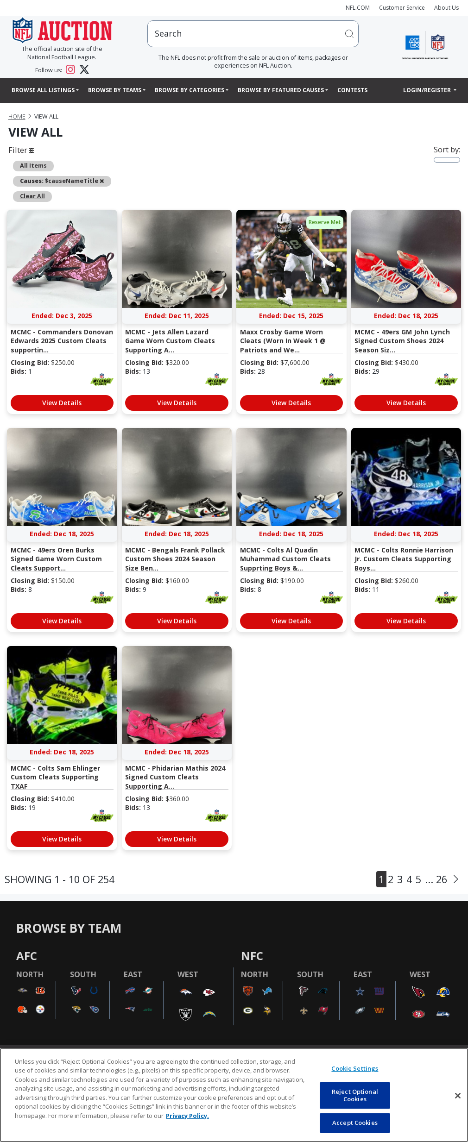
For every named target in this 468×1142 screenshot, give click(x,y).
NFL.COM (358, 8)
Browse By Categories (189, 90)
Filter (21, 149)
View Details (62, 402)
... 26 (436, 879)
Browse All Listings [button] (43, 90)
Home (16, 116)
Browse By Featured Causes (281, 90)
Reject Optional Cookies (355, 1095)
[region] (234, 1095)
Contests (352, 90)
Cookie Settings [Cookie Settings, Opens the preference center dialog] (354, 1068)
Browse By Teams (114, 90)
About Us (446, 8)
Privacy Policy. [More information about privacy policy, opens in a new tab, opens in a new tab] (187, 1115)
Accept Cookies (355, 1122)
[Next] (456, 879)
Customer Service (402, 8)
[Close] (458, 1096)
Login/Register (427, 90)
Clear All (32, 196)
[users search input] (253, 33)
